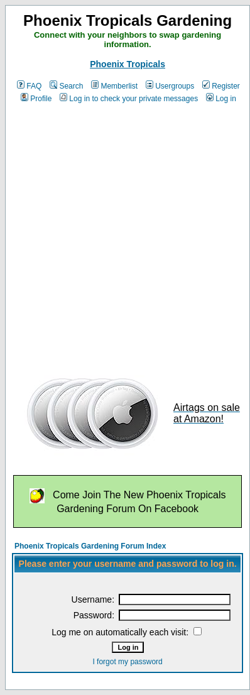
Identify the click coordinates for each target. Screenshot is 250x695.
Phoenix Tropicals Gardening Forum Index (90, 546)
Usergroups (170, 86)
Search (66, 86)
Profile (36, 98)
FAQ (29, 86)
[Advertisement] (118, 235)
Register (221, 86)
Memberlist (114, 86)
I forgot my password (127, 661)
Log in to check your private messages (129, 98)
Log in (221, 98)
